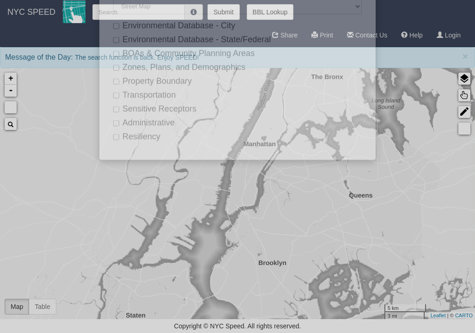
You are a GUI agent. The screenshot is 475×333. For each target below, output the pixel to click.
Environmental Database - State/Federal (412, 165)
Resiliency (388, 282)
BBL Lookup (270, 12)
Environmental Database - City (412, 144)
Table (42, 306)
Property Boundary (401, 223)
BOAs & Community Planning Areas (403, 185)
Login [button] (449, 35)
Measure (346, 129)
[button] (284, 35)
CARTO (345, 315)
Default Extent (11, 107)
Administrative (394, 267)
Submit (223, 12)
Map (17, 306)
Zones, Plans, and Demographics (400, 205)
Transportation (394, 238)
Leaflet (319, 315)
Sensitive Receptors (403, 253)
